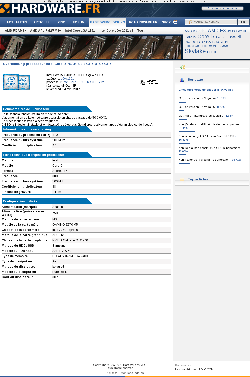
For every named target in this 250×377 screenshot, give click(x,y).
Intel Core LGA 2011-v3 (116, 30)
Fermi (220, 37)
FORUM (79, 22)
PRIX (61, 22)
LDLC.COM (206, 369)
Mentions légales (132, 373)
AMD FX (217, 30)
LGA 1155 (204, 42)
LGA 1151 (190, 42)
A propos (112, 373)
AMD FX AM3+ (15, 30)
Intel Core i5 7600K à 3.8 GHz (83, 82)
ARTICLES (41, 22)
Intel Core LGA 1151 (80, 30)
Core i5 (190, 37)
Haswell (233, 37)
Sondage (195, 80)
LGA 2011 (220, 42)
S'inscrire (212, 8)
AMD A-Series (196, 31)
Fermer (204, 1)
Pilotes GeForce (196, 46)
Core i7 (206, 37)
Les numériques (186, 369)
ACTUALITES (17, 22)
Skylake (195, 51)
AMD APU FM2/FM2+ (45, 30)
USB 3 (211, 52)
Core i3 (241, 31)
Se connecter (230, 8)
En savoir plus (186, 1)
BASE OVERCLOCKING (107, 22)
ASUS (231, 31)
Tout (141, 30)
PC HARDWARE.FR (143, 22)
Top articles (198, 179)
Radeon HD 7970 (218, 46)
